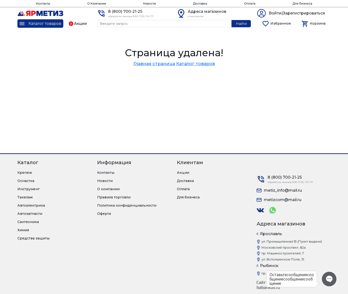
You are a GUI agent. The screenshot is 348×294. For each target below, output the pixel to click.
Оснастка (25, 181)
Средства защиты (33, 238)
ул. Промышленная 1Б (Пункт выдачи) (291, 241)
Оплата (249, 3)
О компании (108, 189)
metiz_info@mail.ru (283, 190)
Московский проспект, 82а (283, 247)
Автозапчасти (29, 213)
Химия (23, 230)
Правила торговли (113, 197)
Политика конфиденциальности (126, 205)
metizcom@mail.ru (282, 199)
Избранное (280, 23)
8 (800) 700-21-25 (125, 11)
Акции (183, 172)
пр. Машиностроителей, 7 (282, 253)
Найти (241, 23)
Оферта (104, 213)
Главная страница (154, 63)
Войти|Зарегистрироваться (297, 13)
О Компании (96, 3)
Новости (149, 3)
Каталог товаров (195, 63)
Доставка (200, 3)
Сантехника (28, 222)
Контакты (43, 3)
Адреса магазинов (207, 11)
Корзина (318, 23)
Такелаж (25, 197)
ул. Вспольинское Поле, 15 (282, 259)
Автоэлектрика (31, 205)
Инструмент (28, 189)
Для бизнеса (302, 3)
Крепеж (24, 172)
